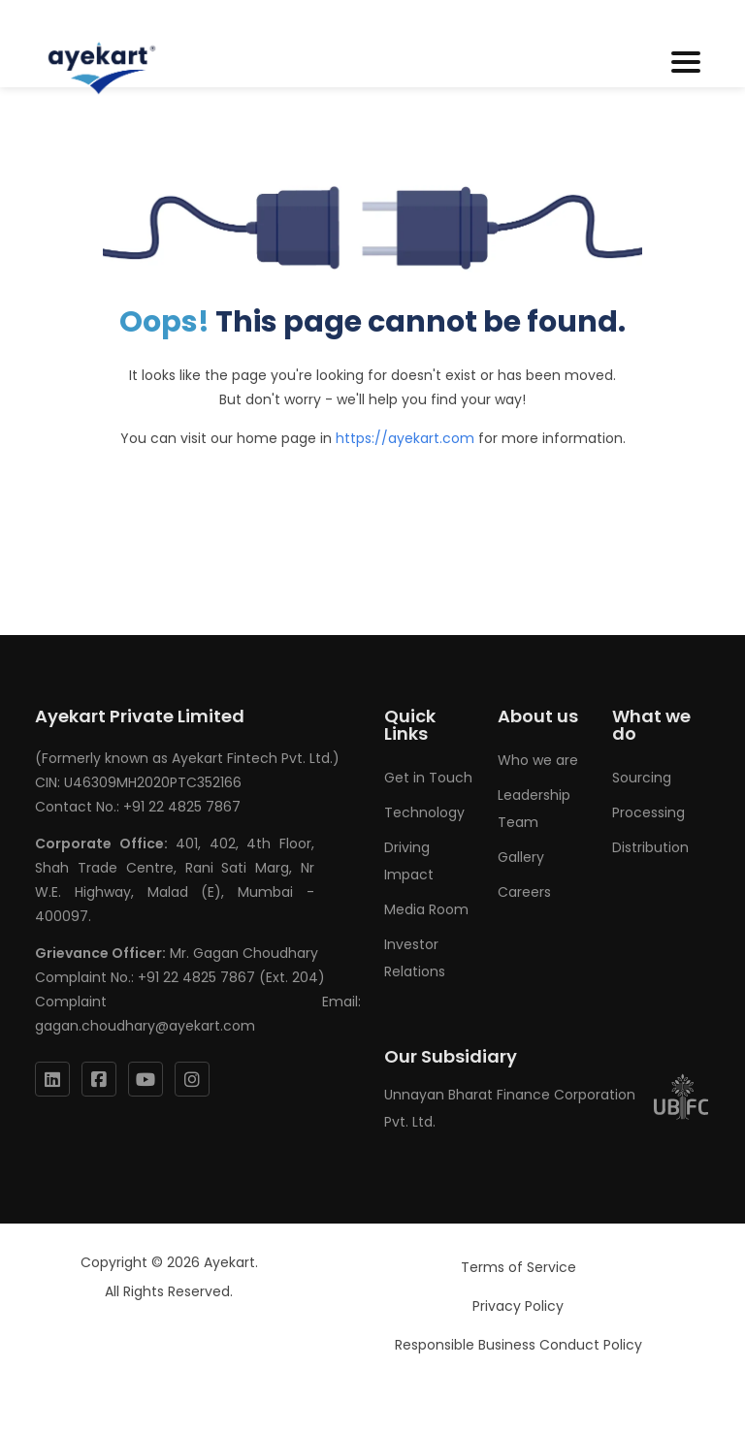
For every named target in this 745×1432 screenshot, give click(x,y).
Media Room (426, 909)
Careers (524, 892)
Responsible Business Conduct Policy (518, 1344)
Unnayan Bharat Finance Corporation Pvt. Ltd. (547, 1108)
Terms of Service (518, 1267)
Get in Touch (428, 777)
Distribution (650, 847)
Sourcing (641, 777)
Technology (424, 812)
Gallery (521, 857)
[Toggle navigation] (686, 63)
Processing (648, 812)
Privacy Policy (518, 1306)
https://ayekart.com (405, 438)
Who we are (538, 760)
